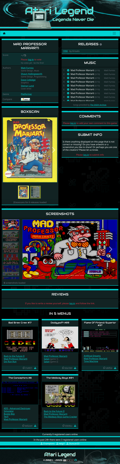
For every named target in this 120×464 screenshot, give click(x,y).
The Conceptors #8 (20, 377)
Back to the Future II (14, 356)
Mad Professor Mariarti (15, 358)
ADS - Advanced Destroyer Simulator (17, 410)
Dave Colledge (28, 79)
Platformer (26, 94)
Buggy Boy (9, 413)
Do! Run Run (10, 361)
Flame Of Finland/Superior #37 (100, 324)
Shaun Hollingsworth (31, 73)
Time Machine (91, 361)
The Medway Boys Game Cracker (60, 416)
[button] (7, 149)
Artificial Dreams (92, 355)
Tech (6, 416)
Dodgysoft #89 (60, 322)
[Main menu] (114, 33)
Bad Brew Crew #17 (19, 322)
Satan (47, 358)
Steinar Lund (27, 85)
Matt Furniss (27, 67)
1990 (65, 51)
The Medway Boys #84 (60, 377)
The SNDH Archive (98, 105)
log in (31, 59)
